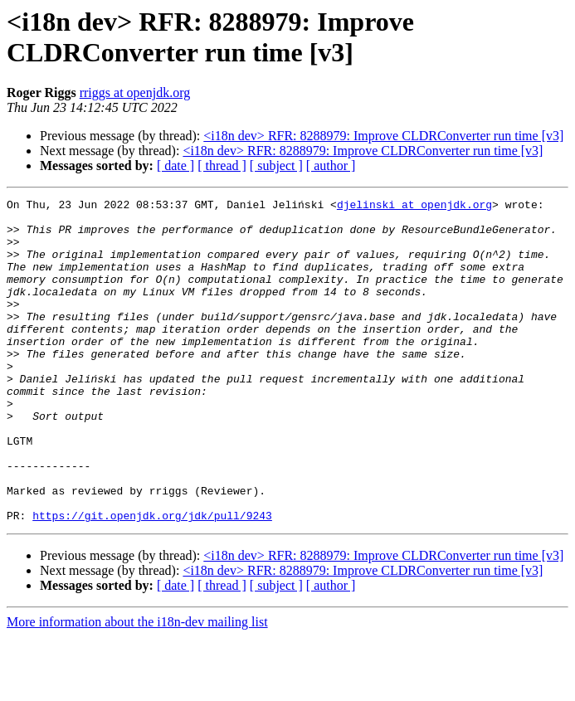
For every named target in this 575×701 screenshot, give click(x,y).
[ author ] (331, 165)
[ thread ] (221, 165)
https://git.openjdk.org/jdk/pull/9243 (152, 579)
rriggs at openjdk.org (135, 92)
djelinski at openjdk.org (414, 206)
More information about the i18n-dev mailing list (137, 686)
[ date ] (175, 165)
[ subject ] (276, 165)
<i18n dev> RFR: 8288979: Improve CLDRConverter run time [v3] (383, 136)
